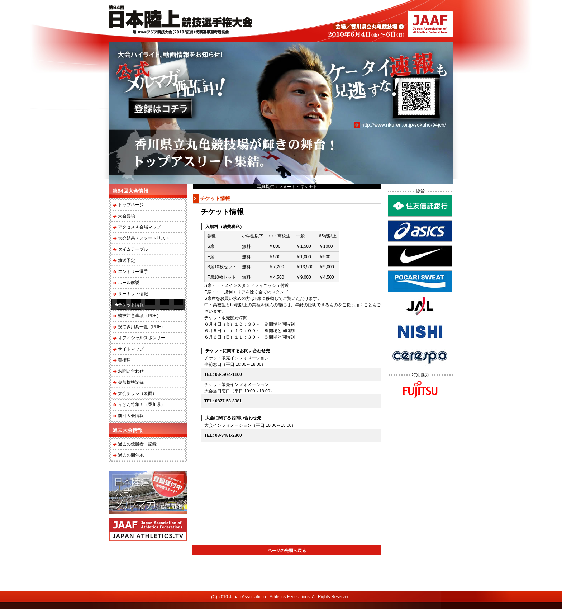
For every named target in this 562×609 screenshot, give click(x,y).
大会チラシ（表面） (137, 393)
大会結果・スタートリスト (144, 238)
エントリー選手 (133, 271)
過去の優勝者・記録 (137, 444)
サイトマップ (131, 348)
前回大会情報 (131, 415)
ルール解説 (128, 282)
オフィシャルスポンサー (141, 337)
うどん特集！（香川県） (141, 404)
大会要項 (126, 215)
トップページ (131, 204)
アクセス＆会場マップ (139, 227)
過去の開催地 (131, 455)
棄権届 (124, 360)
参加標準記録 (131, 382)
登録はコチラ (160, 108)
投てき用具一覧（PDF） (141, 326)
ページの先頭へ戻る (286, 550)
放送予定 (126, 260)
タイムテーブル (133, 249)
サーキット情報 (133, 293)
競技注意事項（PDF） (139, 315)
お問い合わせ (131, 371)
